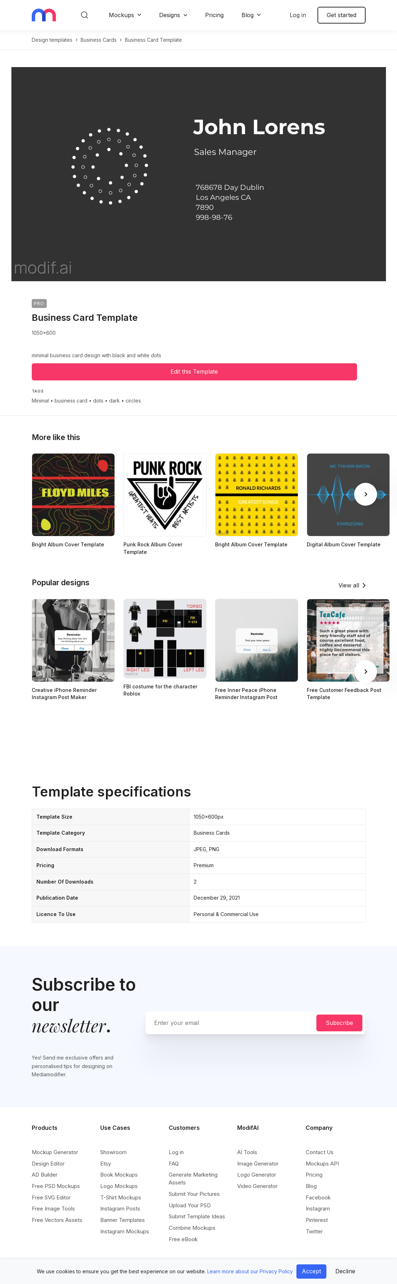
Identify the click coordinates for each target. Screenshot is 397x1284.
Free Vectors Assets (57, 1220)
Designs (169, 15)
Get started (341, 15)
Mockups (121, 15)
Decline (345, 1271)
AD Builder (44, 1174)
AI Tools (247, 1152)
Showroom (113, 1152)
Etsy (105, 1163)
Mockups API (322, 1163)
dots (98, 401)
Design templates (52, 40)
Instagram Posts (120, 1208)
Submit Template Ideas (197, 1216)
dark (114, 401)
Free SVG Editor (51, 1197)
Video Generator (257, 1186)
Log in (298, 15)
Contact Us (320, 1152)
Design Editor (48, 1163)
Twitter (314, 1231)
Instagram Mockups (124, 1231)
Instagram (318, 1208)
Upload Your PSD (190, 1205)
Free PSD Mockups (56, 1186)
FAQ (174, 1163)
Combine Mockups (192, 1227)
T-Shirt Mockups (120, 1197)
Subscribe (339, 1022)
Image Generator (258, 1163)
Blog (247, 15)
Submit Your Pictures (194, 1194)
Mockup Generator (55, 1152)
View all (349, 585)
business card (71, 401)
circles (133, 401)
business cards (99, 40)
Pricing (214, 15)
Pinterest (317, 1220)
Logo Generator (256, 1174)
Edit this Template (194, 371)
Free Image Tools (53, 1208)
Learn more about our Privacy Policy (250, 1271)
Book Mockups (119, 1174)
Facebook (318, 1197)
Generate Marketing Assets (193, 1178)
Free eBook (183, 1239)
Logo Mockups (119, 1186)
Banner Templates (122, 1220)
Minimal (40, 401)
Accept (311, 1271)
